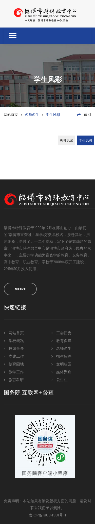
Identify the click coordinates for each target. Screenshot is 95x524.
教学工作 (14, 372)
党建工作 (14, 356)
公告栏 (59, 379)
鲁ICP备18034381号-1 (47, 515)
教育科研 (14, 379)
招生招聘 (61, 356)
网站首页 (11, 114)
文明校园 (61, 364)
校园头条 (14, 348)
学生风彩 (85, 140)
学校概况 (14, 340)
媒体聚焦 (61, 372)
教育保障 (61, 340)
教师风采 (66, 140)
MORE (20, 289)
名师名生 (61, 348)
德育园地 (14, 364)
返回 (84, 115)
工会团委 (61, 332)
